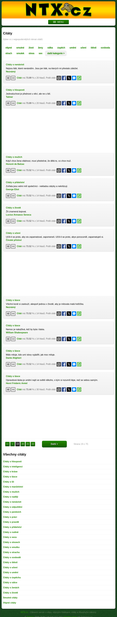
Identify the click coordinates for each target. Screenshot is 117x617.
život (31, 47)
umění (73, 47)
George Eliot (12, 189)
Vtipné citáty (9, 603)
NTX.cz (24, 612)
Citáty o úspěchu (12, 577)
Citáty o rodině (10, 532)
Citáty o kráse (10, 471)
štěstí (93, 47)
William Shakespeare (17, 332)
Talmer (9, 97)
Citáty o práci (10, 517)
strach (8, 53)
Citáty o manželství (13, 487)
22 (33, 444)
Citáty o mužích (14, 157)
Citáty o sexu (10, 537)
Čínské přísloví (14, 240)
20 (22, 444)
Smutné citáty (10, 597)
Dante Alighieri (13, 358)
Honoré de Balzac (15, 164)
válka (50, 47)
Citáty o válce (10, 582)
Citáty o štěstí (10, 562)
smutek (20, 53)
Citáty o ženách (11, 587)
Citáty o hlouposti (15, 90)
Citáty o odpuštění (12, 507)
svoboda (105, 47)
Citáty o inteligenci (13, 466)
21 (28, 444)
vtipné (8, 47)
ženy (40, 47)
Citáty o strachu (11, 552)
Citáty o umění (10, 572)
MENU (58, 22)
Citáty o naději (10, 497)
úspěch (61, 47)
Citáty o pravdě (11, 522)
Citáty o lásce (13, 300)
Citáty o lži (8, 482)
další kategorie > (55, 53)
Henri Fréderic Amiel (16, 383)
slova (31, 53)
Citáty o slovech (11, 542)
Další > (54, 444)
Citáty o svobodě (12, 557)
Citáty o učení (13, 233)
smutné (20, 47)
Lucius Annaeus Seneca (18, 215)
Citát (19, 78)
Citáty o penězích (12, 512)
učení (83, 47)
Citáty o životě (13, 208)
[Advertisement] (58, 130)
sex (40, 53)
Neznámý (11, 71)
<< (7, 444)
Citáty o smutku (11, 547)
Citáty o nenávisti (15, 64)
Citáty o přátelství (15, 182)
